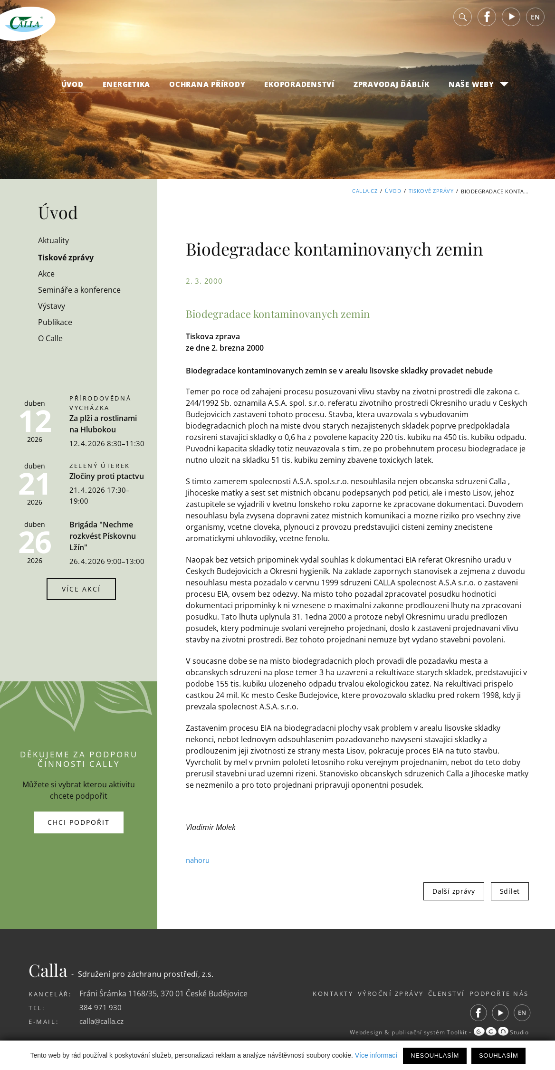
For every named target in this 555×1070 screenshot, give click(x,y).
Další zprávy (453, 891)
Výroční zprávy (375, 993)
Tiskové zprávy (431, 191)
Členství (439, 993)
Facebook (487, 23)
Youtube (511, 23)
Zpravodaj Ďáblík (392, 91)
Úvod (72, 91)
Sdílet (510, 891)
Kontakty (309, 993)
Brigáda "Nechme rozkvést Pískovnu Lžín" (102, 536)
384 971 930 (100, 1007)
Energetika (127, 91)
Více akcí (81, 588)
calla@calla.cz (103, 1021)
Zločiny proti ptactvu (106, 476)
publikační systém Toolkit (419, 1032)
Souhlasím (498, 1055)
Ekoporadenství (299, 91)
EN (535, 23)
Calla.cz (364, 191)
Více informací (376, 1055)
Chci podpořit (79, 822)
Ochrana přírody (207, 91)
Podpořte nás (499, 993)
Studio (499, 1032)
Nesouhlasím (435, 1055)
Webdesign (348, 1032)
